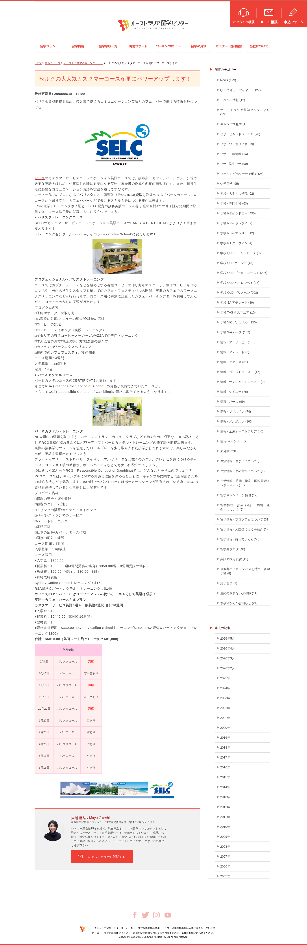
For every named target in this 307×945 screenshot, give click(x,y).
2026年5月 (227, 638)
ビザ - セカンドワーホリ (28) (240, 134)
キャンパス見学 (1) (233, 124)
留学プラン (47, 46)
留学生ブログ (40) (232, 549)
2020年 (225, 727)
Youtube (168, 915)
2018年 (225, 747)
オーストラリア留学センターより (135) (245, 112)
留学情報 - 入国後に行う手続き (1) (244, 529)
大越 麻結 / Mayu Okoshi (90, 818)
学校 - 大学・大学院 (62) (237, 193)
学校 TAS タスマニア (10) (238, 312)
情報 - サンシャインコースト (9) (242, 382)
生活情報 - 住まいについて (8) (240, 461)
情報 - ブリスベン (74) (235, 411)
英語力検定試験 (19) (234, 559)
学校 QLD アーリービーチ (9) (240, 253)
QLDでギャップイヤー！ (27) (240, 90)
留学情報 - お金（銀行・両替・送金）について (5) (245, 507)
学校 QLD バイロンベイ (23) (239, 282)
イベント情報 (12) (232, 100)
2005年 (225, 876)
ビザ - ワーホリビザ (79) (237, 144)
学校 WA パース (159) (235, 332)
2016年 (225, 767)
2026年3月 (227, 658)
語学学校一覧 (108, 46)
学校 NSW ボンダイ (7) (236, 223)
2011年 (225, 817)
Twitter (145, 915)
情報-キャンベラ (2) (234, 441)
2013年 (225, 797)
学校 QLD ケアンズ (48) (236, 263)
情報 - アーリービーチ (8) (237, 342)
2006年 (225, 866)
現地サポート (138, 46)
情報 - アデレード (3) (234, 352)
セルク (40, 178)
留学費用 (78, 46)
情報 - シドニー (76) (234, 391)
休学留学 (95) (229, 183)
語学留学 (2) (228, 583)
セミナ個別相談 (229, 46)
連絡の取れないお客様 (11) (238, 593)
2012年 (225, 807)
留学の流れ (198, 46)
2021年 (225, 718)
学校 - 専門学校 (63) (234, 203)
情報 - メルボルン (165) (236, 421)
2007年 (225, 856)
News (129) (228, 80)
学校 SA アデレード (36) (237, 302)
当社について (259, 46)
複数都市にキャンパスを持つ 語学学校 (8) (245, 571)
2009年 (225, 836)
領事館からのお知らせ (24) (238, 603)
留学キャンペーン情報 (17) (238, 495)
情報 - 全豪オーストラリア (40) (241, 431)
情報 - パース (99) (232, 401)
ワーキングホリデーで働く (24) (242, 173)
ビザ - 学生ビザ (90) (234, 164)
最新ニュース (53, 63)
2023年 (225, 698)
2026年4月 (227, 648)
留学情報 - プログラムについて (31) (244, 519)
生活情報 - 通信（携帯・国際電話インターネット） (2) (245, 483)
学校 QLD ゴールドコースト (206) (243, 273)
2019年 (225, 737)
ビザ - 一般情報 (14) (234, 154)
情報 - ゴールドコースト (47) (240, 372)
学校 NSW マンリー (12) (237, 233)
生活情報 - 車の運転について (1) (242, 471)
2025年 (225, 678)
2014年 (225, 787)
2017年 (225, 757)
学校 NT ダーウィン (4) (236, 243)
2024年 (225, 688)
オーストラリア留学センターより (83, 63)
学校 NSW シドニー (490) (238, 213)
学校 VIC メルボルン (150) (238, 322)
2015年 (225, 777)
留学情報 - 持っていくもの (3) (240, 539)
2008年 (225, 846)
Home (38, 63)
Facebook (134, 915)
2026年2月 (227, 668)
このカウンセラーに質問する (105, 856)
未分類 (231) (229, 451)
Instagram (156, 915)
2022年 (225, 708)
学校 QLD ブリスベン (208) (239, 292)
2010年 (225, 827)
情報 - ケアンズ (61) (234, 362)
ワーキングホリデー (168, 46)
